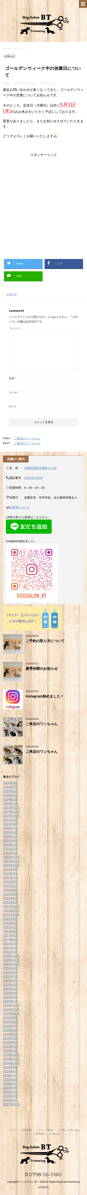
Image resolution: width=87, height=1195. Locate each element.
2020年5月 (10, 984)
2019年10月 (11, 1013)
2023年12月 (11, 807)
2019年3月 (10, 1042)
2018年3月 (10, 1092)
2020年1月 (10, 1001)
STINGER (43, 1187)
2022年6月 (10, 881)
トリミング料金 (44, 1130)
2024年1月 (10, 803)
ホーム (13, 1130)
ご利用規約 (39, 1133)
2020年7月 (10, 976)
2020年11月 (11, 960)
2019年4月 (10, 1038)
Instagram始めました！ (45, 696)
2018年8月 (10, 1071)
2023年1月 (10, 853)
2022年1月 (10, 902)
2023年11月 (11, 811)
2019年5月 (10, 1034)
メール (14, 392)
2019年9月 (10, 1017)
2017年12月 (11, 1104)
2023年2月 (10, 848)
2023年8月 (10, 824)
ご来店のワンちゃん (27, 438)
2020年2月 (10, 997)
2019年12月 (11, 1005)
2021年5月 (10, 935)
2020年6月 (10, 980)
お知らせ (12, 294)
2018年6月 (10, 1079)
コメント (14, 328)
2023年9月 (10, 820)
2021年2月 (10, 947)
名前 (12, 378)
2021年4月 (10, 939)
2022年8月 (10, 873)
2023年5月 (10, 836)
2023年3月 (10, 844)
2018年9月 (10, 1067)
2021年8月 (10, 923)
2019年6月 (10, 1030)
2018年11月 (11, 1059)
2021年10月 (11, 914)
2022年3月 (10, 894)
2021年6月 (10, 931)
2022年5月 (10, 886)
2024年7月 (10, 787)
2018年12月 (11, 1054)
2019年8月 (10, 1022)
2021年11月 (11, 910)
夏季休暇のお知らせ (42, 669)
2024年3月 (10, 795)
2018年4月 (10, 1087)
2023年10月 (11, 816)
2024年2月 (10, 799)
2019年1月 (10, 1050)
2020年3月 (10, 993)
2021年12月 (11, 906)
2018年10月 (11, 1063)
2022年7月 (10, 877)
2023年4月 (10, 840)
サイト (13, 406)
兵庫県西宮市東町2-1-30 (40, 468)
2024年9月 (10, 783)
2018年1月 (10, 1100)
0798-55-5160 (33, 477)
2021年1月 (10, 951)
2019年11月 (11, 1009)
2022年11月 (11, 861)
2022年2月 (10, 898)
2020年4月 (10, 989)
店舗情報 (26, 1130)
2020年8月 (10, 972)
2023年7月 (10, 828)
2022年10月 (11, 865)
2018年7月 (10, 1075)
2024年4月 (10, 791)
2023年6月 (10, 832)
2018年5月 (10, 1083)
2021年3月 (10, 943)
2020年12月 (11, 956)
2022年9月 (10, 869)
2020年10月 (11, 964)
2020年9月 (10, 968)
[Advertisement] (43, 205)
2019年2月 (10, 1046)
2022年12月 (11, 857)
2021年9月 (10, 919)
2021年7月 (10, 927)
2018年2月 (10, 1096)
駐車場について (19, 507)
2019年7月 (10, 1026)
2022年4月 (10, 890)
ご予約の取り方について (45, 641)
